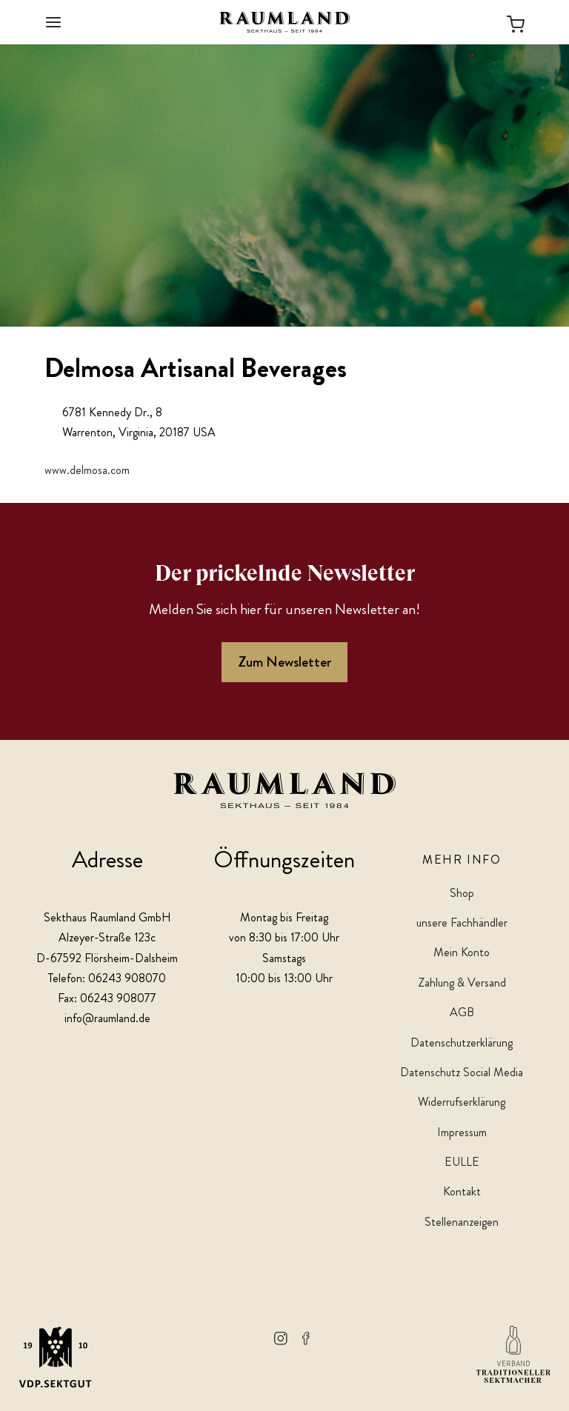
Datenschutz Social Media (461, 1072)
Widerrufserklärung (461, 1101)
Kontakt (462, 1191)
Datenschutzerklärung (461, 1042)
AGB (462, 1012)
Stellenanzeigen (462, 1221)
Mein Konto (461, 952)
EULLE (462, 1161)
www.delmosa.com (87, 469)
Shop (462, 892)
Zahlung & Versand (462, 982)
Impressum (462, 1132)
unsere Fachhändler (462, 922)
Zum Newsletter (284, 662)
